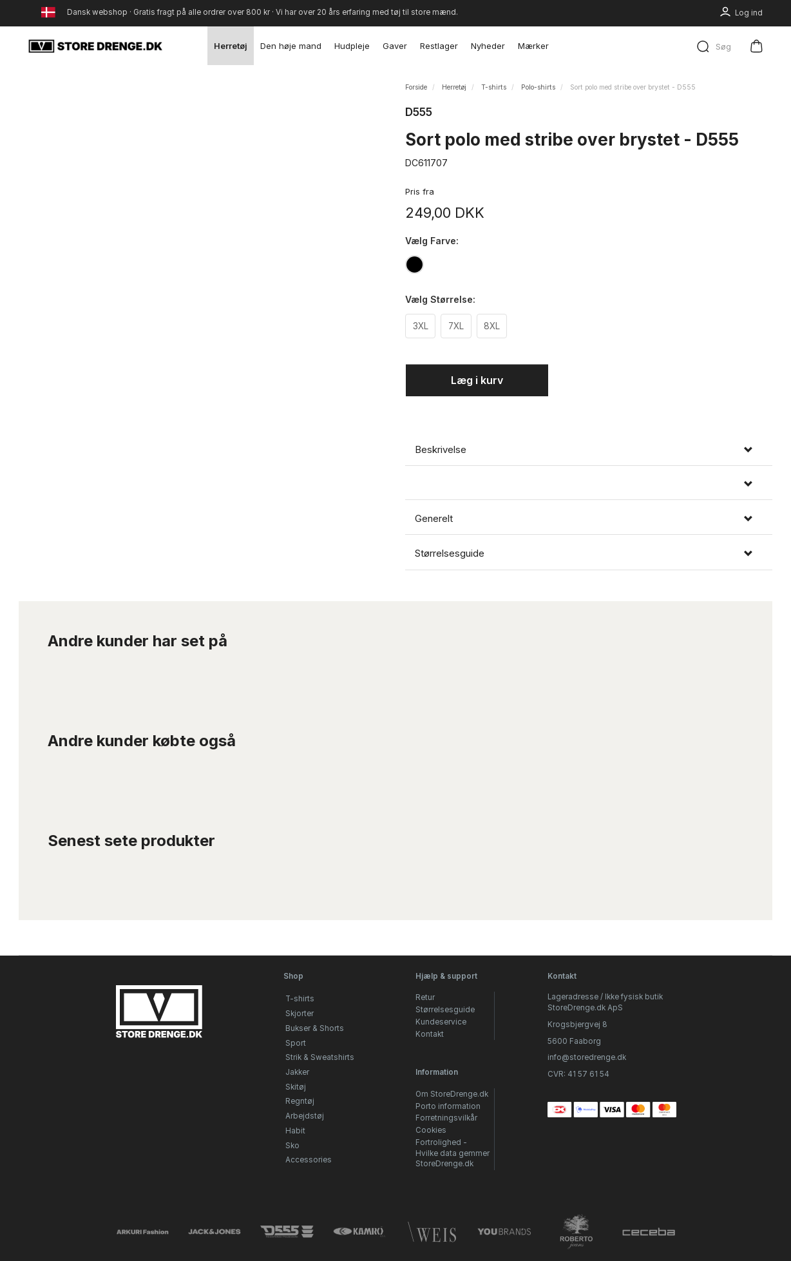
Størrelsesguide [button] (449, 555)
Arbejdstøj (304, 1116)
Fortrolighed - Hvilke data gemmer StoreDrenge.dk (452, 1153)
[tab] (588, 451)
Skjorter (299, 1013)
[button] (589, 486)
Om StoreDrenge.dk (451, 1094)
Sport (295, 1043)
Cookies (430, 1130)
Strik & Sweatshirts (319, 1057)
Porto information (448, 1106)
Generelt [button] (434, 520)
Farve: (432, 240)
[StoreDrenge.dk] (96, 45)
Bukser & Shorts (314, 1028)
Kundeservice (440, 1021)
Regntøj (299, 1101)
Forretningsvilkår (446, 1117)
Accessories (308, 1159)
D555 (418, 112)
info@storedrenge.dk (587, 1057)
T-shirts (299, 998)
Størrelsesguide (445, 1009)
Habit (295, 1130)
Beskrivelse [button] (440, 451)
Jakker (297, 1072)
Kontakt (429, 1034)
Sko (292, 1145)
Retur (425, 997)
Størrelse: (440, 299)
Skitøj (295, 1087)
